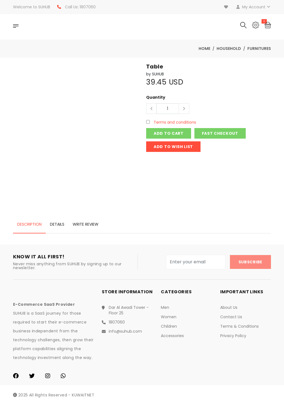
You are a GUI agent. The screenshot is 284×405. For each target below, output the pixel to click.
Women (168, 317)
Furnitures (259, 48)
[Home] (56, 27)
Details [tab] (57, 224)
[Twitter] (32, 376)
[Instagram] (47, 376)
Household (229, 48)
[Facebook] (16, 376)
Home (204, 48)
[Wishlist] (226, 7)
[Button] (151, 108)
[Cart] (268, 24)
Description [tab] (29, 224)
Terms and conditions (174, 122)
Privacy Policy (233, 335)
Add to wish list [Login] (173, 146)
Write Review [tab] (85, 224)
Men (165, 307)
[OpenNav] (16, 26)
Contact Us (231, 317)
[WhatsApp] (63, 376)
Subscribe (250, 262)
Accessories (172, 335)
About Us (228, 307)
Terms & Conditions (239, 326)
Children (169, 326)
